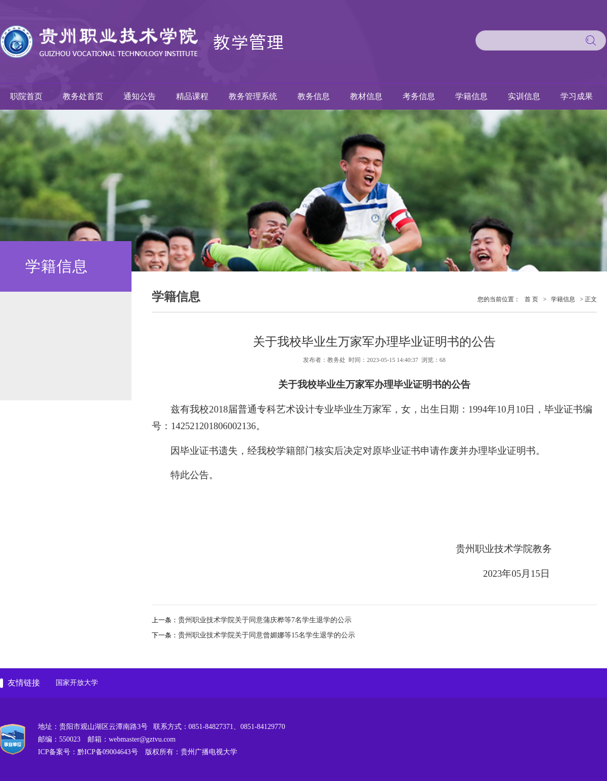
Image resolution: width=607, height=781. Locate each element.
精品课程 (192, 96)
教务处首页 (83, 96)
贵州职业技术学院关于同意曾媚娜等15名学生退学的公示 (266, 635)
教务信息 (313, 96)
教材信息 (366, 96)
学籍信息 (471, 96)
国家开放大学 (77, 682)
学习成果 (576, 96)
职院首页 (26, 96)
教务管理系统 (253, 96)
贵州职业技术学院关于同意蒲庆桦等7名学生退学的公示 (265, 620)
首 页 (531, 299)
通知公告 (139, 96)
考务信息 (419, 96)
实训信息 (524, 96)
